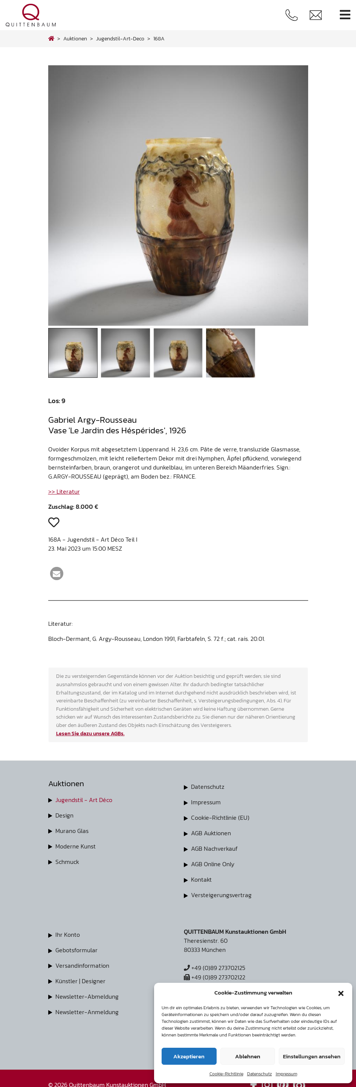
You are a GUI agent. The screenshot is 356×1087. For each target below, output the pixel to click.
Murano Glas (72, 829)
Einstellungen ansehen (312, 1056)
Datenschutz (259, 1073)
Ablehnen (247, 1056)
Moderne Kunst (75, 845)
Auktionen (75, 38)
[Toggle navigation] (345, 15)
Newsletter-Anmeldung (87, 1007)
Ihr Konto (67, 931)
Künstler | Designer (80, 976)
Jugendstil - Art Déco (83, 799)
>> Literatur (64, 491)
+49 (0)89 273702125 (214, 964)
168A (159, 38)
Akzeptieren (189, 1056)
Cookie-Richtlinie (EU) (220, 816)
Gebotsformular (76, 946)
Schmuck (67, 860)
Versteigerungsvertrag (221, 892)
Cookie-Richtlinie (226, 1073)
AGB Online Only (212, 862)
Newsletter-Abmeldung (87, 991)
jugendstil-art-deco (120, 38)
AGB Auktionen (211, 831)
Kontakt (201, 877)
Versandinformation (82, 961)
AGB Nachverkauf (214, 846)
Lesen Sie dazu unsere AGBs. (90, 733)
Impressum (286, 1073)
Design (64, 814)
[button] (341, 992)
